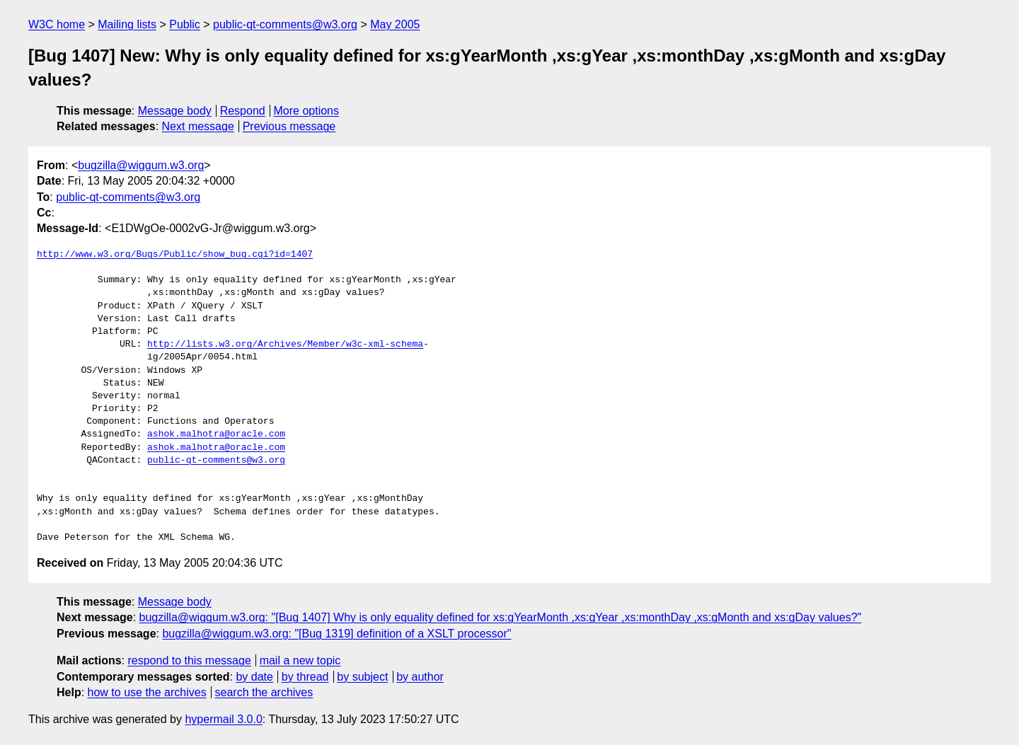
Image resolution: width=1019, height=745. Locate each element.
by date (254, 677)
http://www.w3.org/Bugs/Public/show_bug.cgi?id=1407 (175, 254)
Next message (198, 126)
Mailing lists (127, 24)
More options (307, 111)
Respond (242, 111)
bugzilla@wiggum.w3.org (141, 165)
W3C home (56, 24)
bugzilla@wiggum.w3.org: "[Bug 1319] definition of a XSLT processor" (336, 634)
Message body (175, 111)
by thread (305, 677)
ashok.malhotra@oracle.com (216, 434)
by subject (362, 677)
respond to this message (189, 660)
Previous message (289, 126)
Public (184, 24)
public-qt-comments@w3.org (285, 24)
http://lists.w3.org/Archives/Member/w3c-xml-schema (285, 344)
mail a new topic (300, 660)
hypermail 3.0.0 (223, 719)
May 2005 (395, 24)
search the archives (264, 692)
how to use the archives (147, 692)
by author (420, 677)
